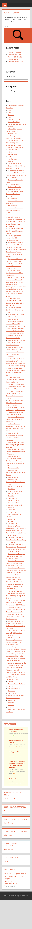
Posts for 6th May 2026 (15, 57)
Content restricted (14, 119)
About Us (11, 496)
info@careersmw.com (11, 883)
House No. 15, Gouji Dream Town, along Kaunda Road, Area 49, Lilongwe (15, 876)
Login (6, 861)
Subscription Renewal (15, 505)
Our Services (12, 178)
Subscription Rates (14, 689)
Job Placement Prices (11, 799)
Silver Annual (8, 835)
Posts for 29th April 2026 (16, 62)
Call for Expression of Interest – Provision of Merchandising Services (13, 238)
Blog (9, 110)
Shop (9, 212)
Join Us (10, 152)
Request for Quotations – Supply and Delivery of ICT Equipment (15, 419)
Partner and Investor (14, 187)
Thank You (11, 489)
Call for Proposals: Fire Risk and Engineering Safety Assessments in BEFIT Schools (15, 602)
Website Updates (13, 493)
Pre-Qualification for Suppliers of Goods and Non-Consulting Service (15, 379)
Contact (10, 117)
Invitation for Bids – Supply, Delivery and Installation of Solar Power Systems (15, 342)
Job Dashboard (13, 150)
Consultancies (12, 524)
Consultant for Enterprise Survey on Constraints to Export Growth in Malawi (15, 563)
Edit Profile (11, 686)
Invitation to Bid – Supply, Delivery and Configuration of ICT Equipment (15, 451)
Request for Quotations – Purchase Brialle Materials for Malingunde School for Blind (15, 386)
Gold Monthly (8, 823)
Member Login (12, 154)
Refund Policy (12, 205)
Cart (9, 112)
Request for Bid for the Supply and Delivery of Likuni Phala (15, 310)
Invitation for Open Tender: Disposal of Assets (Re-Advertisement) (15, 224)
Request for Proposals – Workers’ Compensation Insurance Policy (14, 266)
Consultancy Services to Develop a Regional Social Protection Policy (14, 586)
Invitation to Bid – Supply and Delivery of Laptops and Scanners (15, 444)
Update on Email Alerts (15, 491)
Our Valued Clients (14, 184)
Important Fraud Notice (15, 147)
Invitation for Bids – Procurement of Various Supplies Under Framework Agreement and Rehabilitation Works (15, 461)
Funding (10, 126)
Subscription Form (14, 217)
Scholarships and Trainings (16, 684)
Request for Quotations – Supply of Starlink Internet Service (15, 231)
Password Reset (13, 693)
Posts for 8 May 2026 (14, 55)
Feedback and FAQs (14, 122)
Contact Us (11, 519)
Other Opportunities (14, 164)
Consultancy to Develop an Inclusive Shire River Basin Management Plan (15, 556)
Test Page (11, 702)
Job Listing (11, 507)
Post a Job (11, 682)
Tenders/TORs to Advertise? (17, 219)
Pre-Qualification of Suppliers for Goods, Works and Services (14, 273)
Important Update (14, 500)
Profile (10, 157)
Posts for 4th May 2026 (15, 59)
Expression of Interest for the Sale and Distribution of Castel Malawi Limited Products (16, 173)
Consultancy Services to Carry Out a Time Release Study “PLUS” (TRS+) (16, 540)
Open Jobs (11, 707)
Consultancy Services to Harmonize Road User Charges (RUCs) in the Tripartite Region (16, 649)
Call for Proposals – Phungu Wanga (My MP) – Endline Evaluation (15, 633)
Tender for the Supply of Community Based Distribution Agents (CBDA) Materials (16, 245)
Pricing (10, 196)
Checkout (11, 115)
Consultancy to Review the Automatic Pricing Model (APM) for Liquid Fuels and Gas (16, 570)
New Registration (13, 503)
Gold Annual (8, 811)
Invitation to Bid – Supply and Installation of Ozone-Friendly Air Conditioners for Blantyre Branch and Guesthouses (15, 351)
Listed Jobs (11, 510)
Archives (10, 521)
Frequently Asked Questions (17, 124)
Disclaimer (11, 691)
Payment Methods (14, 189)
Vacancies (11, 705)
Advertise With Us (13, 498)
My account (11, 161)
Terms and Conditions (15, 486)
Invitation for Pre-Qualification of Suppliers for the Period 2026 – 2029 (15, 321)
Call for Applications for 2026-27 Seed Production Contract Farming (14, 403)
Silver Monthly (8, 849)
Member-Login (12, 159)
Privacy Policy (12, 198)
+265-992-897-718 (10, 881)
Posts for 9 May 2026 (14, 52)
